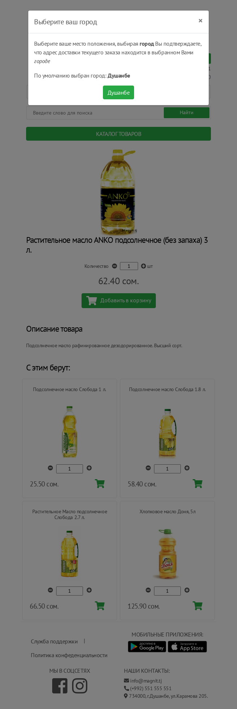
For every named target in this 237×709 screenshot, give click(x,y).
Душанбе (119, 92)
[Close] (200, 21)
